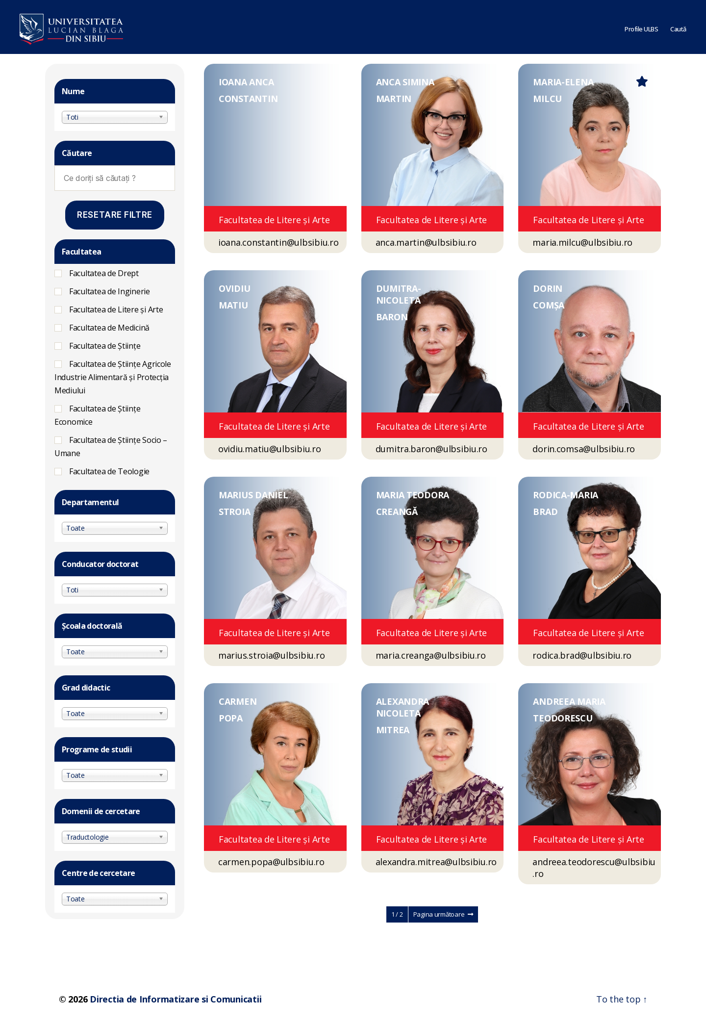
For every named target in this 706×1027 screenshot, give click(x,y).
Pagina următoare (443, 914)
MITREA (392, 730)
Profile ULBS (641, 27)
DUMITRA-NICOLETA (398, 294)
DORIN (547, 288)
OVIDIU (234, 288)
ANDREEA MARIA (569, 701)
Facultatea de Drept (104, 273)
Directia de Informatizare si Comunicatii (175, 999)
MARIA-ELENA (563, 82)
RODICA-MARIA (565, 495)
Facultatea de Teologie (109, 471)
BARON (392, 317)
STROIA (234, 511)
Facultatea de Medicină (109, 327)
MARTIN (393, 98)
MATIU (233, 305)
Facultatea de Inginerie (109, 291)
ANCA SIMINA (405, 82)
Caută (678, 27)
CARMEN (237, 701)
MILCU (547, 98)
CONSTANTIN (248, 98)
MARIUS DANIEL (253, 495)
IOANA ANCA (246, 82)
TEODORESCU (562, 718)
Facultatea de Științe (104, 345)
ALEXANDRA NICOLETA (402, 707)
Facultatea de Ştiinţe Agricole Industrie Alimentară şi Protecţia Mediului (112, 377)
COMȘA (548, 305)
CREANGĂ (397, 511)
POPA (231, 718)
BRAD (545, 511)
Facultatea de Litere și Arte (116, 309)
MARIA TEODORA (413, 495)
